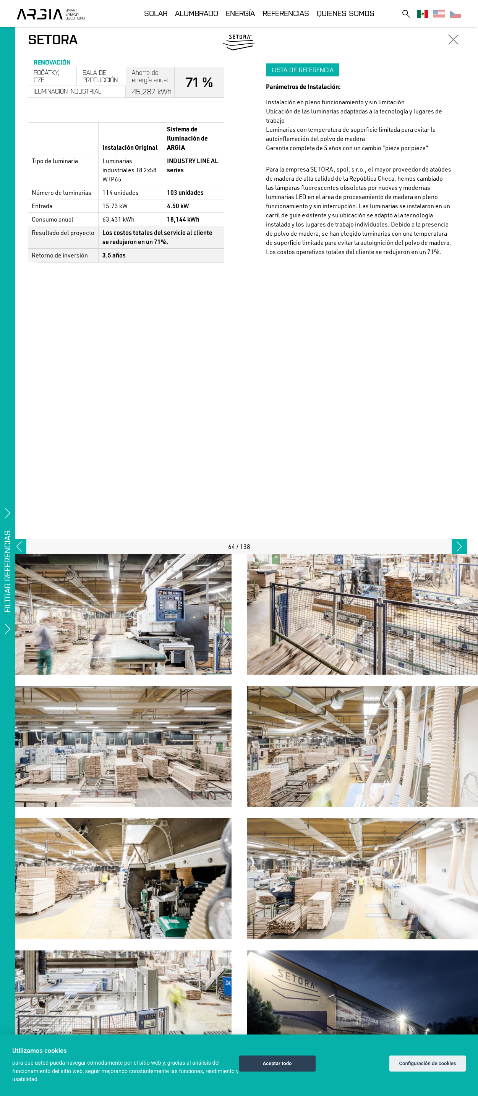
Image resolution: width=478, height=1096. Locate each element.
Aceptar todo (277, 1063)
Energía (240, 13)
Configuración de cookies (427, 1063)
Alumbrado (196, 13)
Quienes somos (345, 13)
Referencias (285, 13)
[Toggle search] (406, 13)
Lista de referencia (303, 69)
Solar (155, 13)
